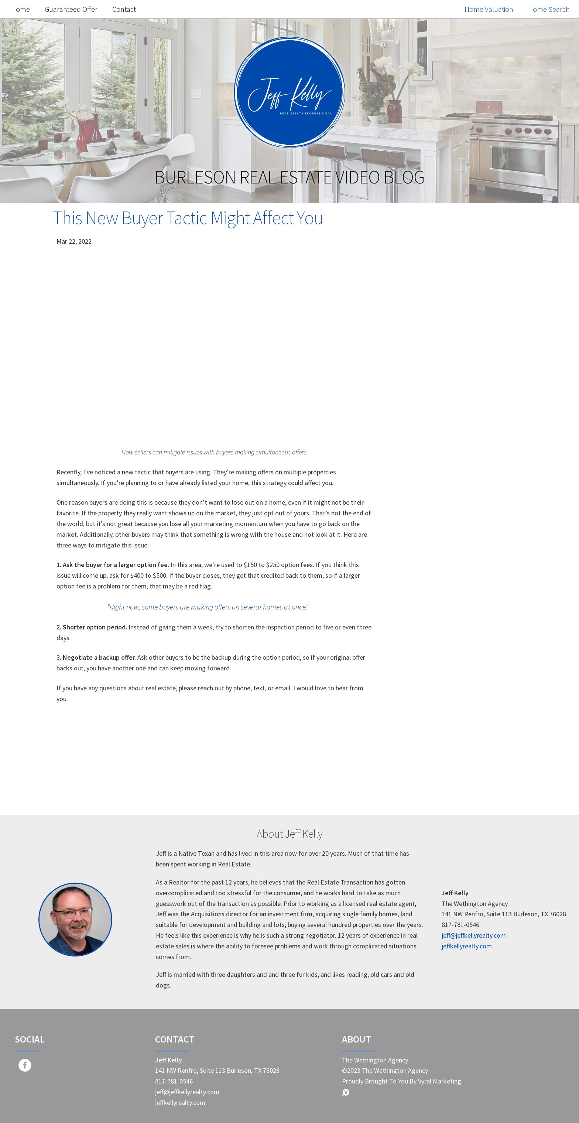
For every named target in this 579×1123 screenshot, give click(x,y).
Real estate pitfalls (430, 766)
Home (20, 9)
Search (501, 239)
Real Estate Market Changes (445, 720)
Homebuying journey (434, 782)
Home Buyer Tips (428, 673)
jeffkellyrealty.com (467, 946)
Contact (124, 9)
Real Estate (419, 642)
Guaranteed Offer (71, 9)
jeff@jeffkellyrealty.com (474, 935)
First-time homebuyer (435, 751)
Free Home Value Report (455, 408)
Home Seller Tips (428, 658)
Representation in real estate (447, 797)
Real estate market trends (442, 689)
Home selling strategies (438, 704)
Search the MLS (455, 571)
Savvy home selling (431, 735)
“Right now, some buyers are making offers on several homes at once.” (208, 606)
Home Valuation (489, 9)
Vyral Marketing (439, 1081)
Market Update (425, 627)
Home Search (549, 9)
